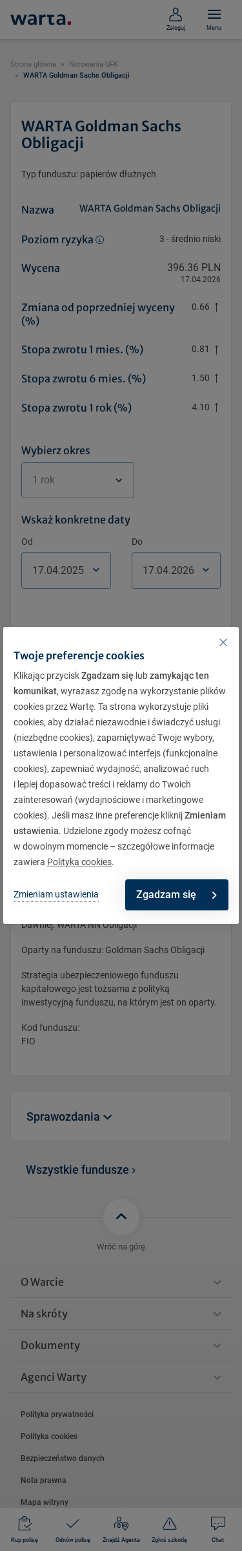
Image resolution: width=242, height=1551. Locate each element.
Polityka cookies (79, 862)
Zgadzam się (176, 894)
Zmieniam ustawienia (56, 894)
